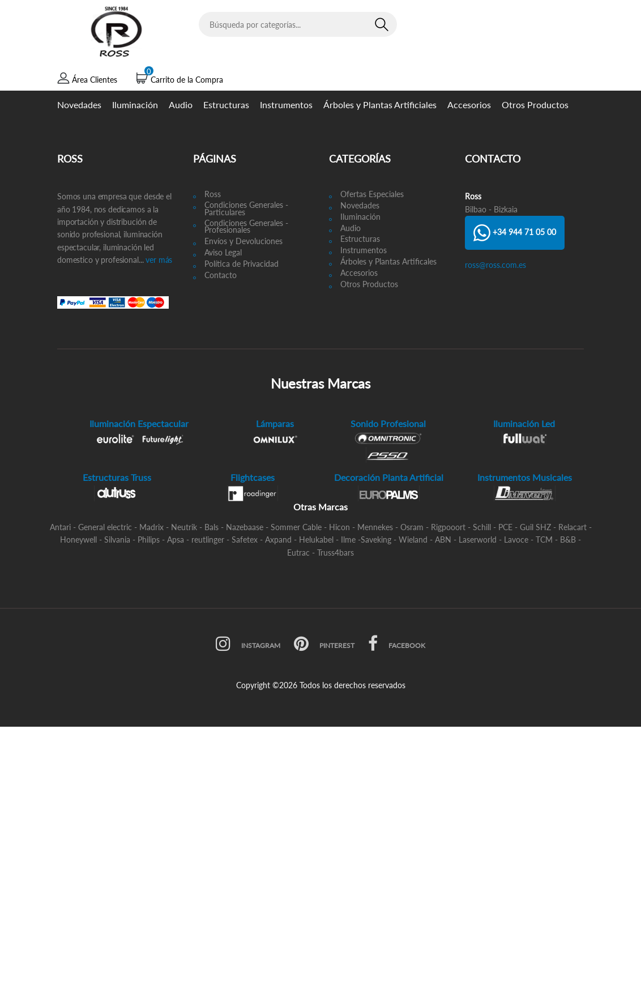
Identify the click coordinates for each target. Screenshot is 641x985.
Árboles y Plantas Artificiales (380, 104)
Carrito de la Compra (187, 79)
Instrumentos (286, 104)
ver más (157, 260)
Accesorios (469, 104)
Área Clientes (94, 79)
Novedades (79, 104)
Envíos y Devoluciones (243, 241)
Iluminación (135, 104)
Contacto (220, 275)
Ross (212, 194)
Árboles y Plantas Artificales (388, 262)
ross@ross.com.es (495, 265)
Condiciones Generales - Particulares (246, 209)
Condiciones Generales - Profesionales (246, 227)
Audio (181, 104)
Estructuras (226, 104)
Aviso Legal (223, 253)
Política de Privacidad (241, 264)
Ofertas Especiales (372, 194)
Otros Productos (535, 104)
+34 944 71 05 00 (514, 232)
